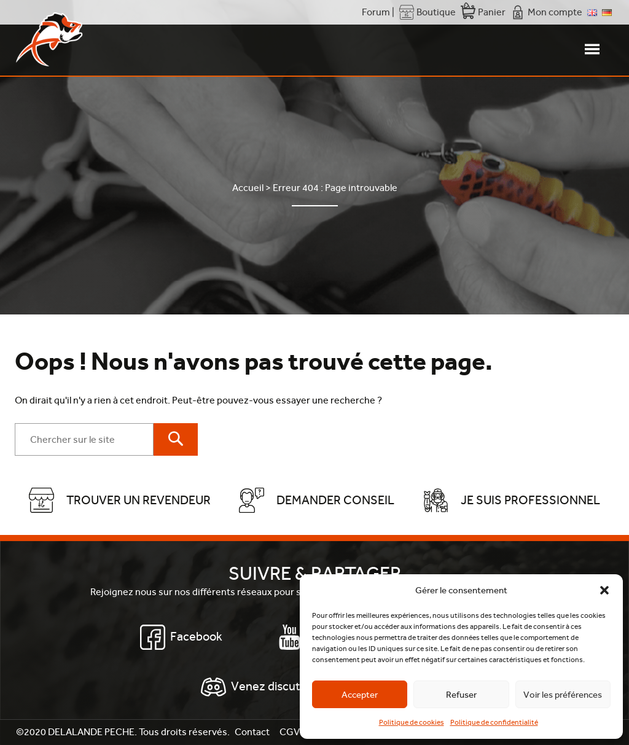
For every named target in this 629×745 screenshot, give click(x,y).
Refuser (461, 694)
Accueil (248, 187)
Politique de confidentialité (494, 722)
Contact (252, 732)
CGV (289, 732)
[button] (604, 590)
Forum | (378, 12)
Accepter (360, 694)
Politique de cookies (411, 722)
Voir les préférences (562, 694)
